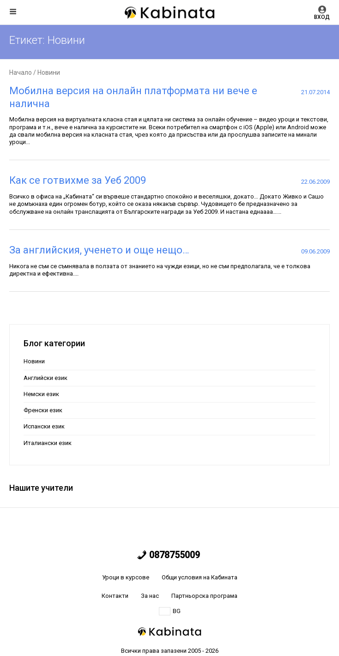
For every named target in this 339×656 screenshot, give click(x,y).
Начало (20, 72)
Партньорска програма (204, 595)
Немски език (41, 394)
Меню (13, 11)
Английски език (45, 377)
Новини (34, 361)
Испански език (44, 426)
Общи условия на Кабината (199, 577)
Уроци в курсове (125, 577)
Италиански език (48, 442)
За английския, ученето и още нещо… (99, 250)
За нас (150, 595)
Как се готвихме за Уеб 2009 (77, 180)
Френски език (43, 410)
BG (170, 611)
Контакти (115, 595)
